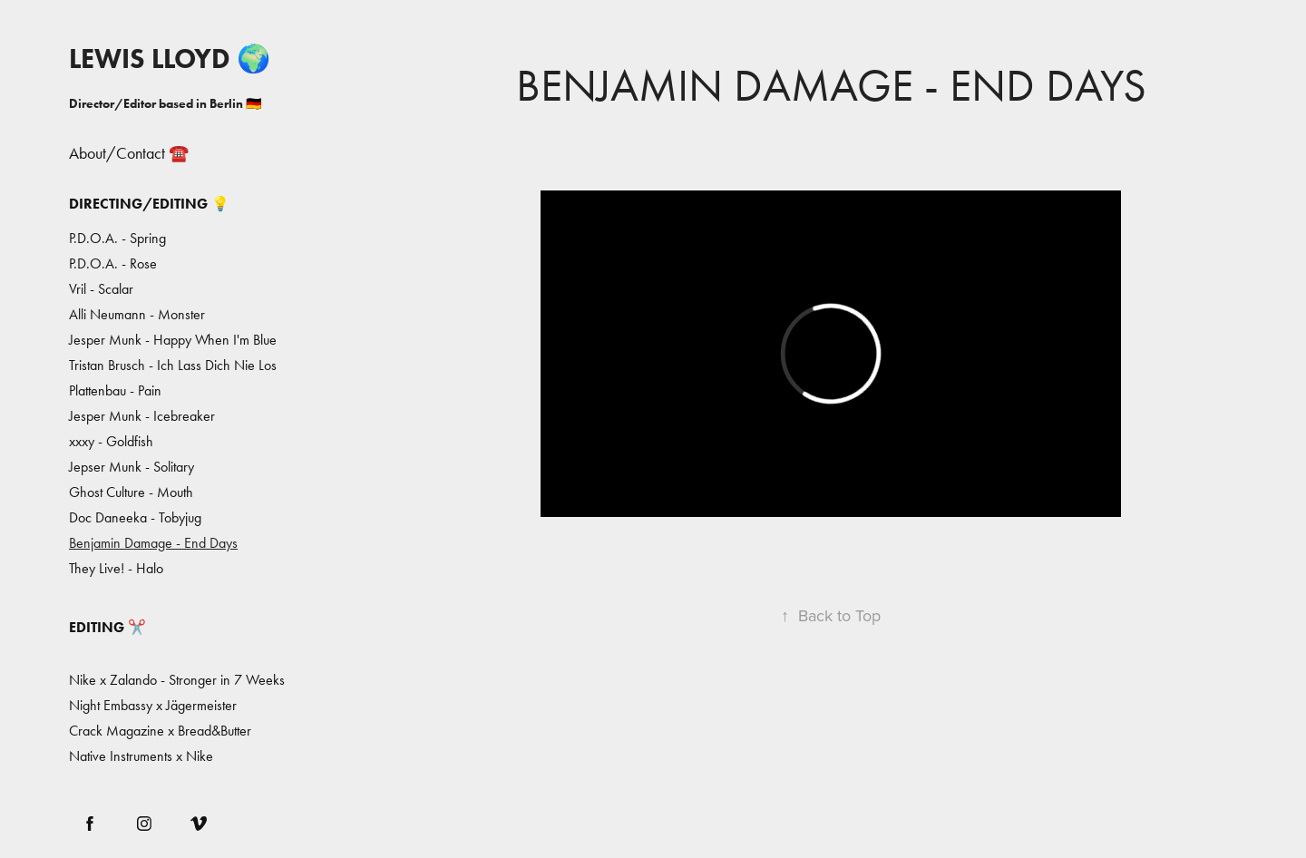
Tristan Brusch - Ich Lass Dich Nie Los (173, 365)
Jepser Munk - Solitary (131, 466)
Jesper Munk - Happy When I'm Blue (173, 339)
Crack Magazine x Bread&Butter (160, 730)
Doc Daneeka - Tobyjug (135, 517)
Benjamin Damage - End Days (153, 542)
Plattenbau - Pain (115, 390)
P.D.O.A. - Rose (113, 263)
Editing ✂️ (107, 627)
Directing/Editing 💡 (149, 203)
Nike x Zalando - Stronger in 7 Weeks (177, 679)
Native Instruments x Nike (141, 756)
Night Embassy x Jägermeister (153, 705)
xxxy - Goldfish (111, 441)
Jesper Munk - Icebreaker (142, 415)
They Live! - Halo (116, 568)
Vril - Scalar (101, 288)
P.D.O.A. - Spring (117, 238)
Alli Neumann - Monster (137, 314)
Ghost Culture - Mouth (131, 492)
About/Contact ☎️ (129, 153)
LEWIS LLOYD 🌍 (169, 58)
